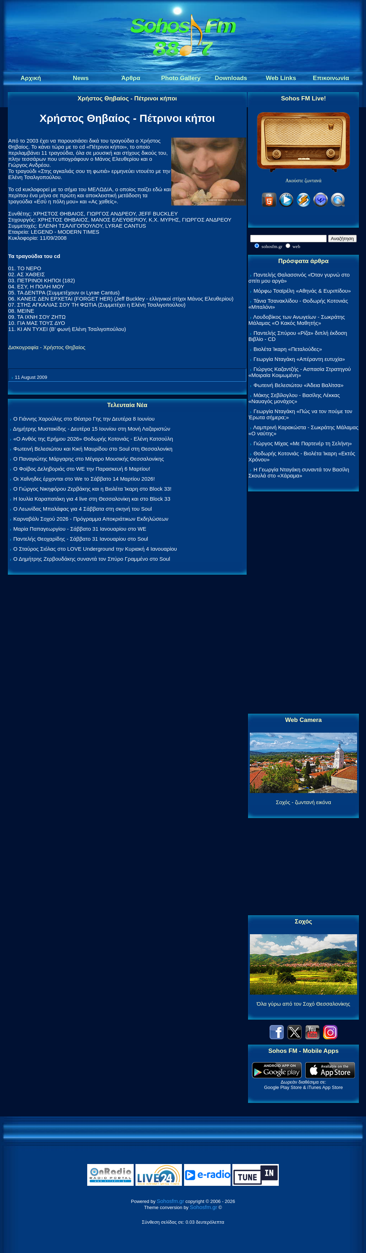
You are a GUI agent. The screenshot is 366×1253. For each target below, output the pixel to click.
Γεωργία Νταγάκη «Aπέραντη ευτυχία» (299, 359)
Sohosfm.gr (170, 1201)
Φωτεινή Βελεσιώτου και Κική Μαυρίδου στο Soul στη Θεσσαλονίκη (92, 449)
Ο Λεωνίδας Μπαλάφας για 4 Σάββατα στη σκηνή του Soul (82, 509)
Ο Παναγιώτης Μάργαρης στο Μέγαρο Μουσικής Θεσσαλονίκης (88, 459)
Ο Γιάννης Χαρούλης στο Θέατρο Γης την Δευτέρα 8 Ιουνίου (83, 419)
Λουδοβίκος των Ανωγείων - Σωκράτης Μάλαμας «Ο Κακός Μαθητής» (296, 320)
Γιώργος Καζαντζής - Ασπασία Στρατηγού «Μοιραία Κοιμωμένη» (299, 372)
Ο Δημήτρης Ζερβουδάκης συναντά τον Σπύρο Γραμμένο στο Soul (91, 559)
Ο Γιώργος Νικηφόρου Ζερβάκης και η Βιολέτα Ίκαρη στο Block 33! (92, 489)
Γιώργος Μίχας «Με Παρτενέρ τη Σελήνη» (302, 443)
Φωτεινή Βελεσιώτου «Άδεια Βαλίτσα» (298, 385)
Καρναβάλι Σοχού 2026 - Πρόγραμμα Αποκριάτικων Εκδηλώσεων (90, 519)
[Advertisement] (303, 603)
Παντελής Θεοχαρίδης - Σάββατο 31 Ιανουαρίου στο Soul (80, 539)
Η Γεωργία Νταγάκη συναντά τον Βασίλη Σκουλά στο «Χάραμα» (298, 472)
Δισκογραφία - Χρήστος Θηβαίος (46, 347)
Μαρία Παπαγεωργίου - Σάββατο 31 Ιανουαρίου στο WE (79, 529)
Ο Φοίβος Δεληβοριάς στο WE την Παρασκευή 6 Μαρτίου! (81, 469)
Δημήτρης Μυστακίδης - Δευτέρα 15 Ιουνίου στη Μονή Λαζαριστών (91, 429)
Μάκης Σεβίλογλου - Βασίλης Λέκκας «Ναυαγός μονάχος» (294, 398)
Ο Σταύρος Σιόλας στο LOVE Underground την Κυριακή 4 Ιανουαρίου (95, 549)
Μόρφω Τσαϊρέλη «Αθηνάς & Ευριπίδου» (302, 291)
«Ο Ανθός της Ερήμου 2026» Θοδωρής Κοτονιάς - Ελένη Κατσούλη (93, 439)
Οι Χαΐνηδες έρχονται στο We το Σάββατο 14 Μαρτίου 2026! (84, 479)
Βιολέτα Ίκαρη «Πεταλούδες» (287, 349)
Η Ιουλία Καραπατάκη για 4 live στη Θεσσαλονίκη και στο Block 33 (91, 499)
